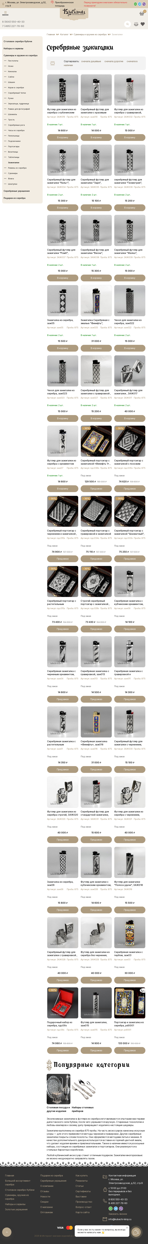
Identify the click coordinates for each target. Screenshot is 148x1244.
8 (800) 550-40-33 (13, 21)
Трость (11, 119)
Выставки (81, 1196)
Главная (9, 1175)
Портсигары (13, 146)
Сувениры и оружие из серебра (20, 55)
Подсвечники (14, 141)
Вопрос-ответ (84, 1207)
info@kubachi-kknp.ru (120, 1219)
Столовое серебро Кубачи (18, 41)
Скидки (44, 1201)
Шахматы (12, 114)
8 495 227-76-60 (118, 1203)
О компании (46, 1185)
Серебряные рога (16, 125)
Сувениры (12, 173)
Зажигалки (13, 162)
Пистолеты (13, 61)
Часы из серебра (16, 130)
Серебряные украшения (17, 191)
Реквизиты (82, 1180)
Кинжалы (12, 71)
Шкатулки (12, 184)
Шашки (11, 82)
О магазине (46, 1207)
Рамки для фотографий (19, 109)
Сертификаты (83, 1191)
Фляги (11, 178)
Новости (45, 1196)
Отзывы (44, 1191)
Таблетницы (13, 157)
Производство (84, 1201)
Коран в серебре (16, 87)
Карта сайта (82, 1212)
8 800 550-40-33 (118, 1199)
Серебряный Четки (17, 93)
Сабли (11, 77)
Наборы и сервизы (13, 48)
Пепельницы (13, 136)
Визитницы (13, 152)
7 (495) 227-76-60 (13, 26)
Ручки (10, 98)
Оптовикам (46, 1212)
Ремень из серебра (17, 168)
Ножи (10, 66)
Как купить (82, 1175)
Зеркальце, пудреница (18, 103)
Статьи (80, 1185)
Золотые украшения (16, 1209)
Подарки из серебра (14, 198)
